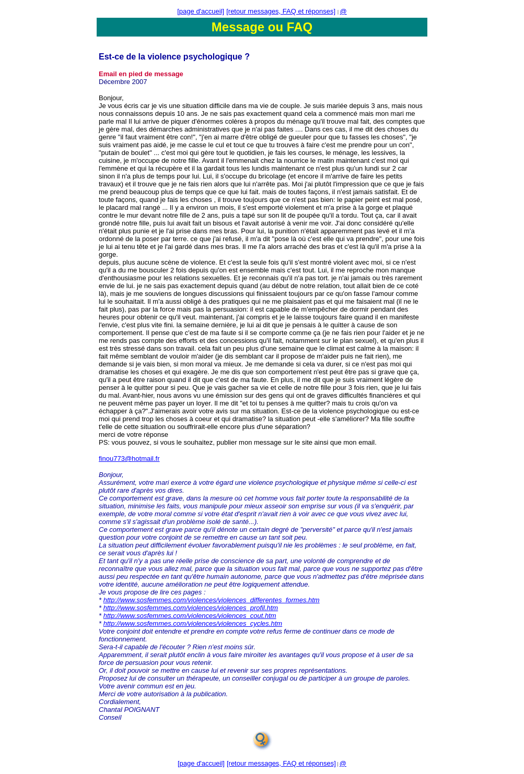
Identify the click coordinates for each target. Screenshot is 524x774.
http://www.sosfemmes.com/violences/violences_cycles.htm (192, 623)
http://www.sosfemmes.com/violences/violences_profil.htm (190, 608)
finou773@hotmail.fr (129, 458)
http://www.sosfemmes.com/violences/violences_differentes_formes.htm (211, 600)
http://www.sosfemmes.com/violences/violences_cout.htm (189, 616)
